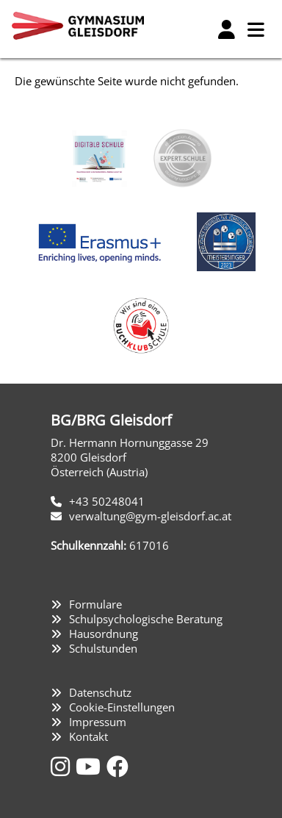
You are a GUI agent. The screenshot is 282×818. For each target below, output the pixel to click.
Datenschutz (100, 692)
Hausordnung (103, 633)
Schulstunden (103, 648)
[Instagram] (63, 766)
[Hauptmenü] (255, 29)
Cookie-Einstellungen (122, 707)
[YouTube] (91, 766)
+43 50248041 (107, 501)
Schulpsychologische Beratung (146, 618)
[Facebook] (117, 766)
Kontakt (88, 736)
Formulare (95, 604)
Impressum (97, 721)
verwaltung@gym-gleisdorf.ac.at (150, 516)
